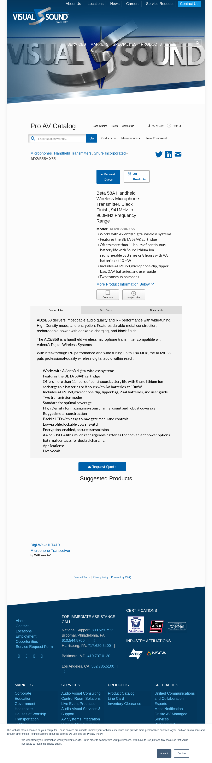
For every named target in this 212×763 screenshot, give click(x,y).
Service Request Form (34, 647)
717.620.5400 (99, 646)
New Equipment (156, 138)
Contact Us (189, 4)
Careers (132, 4)
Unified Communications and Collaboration (174, 696)
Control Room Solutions (81, 698)
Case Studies (100, 126)
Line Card (116, 698)
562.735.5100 (102, 666)
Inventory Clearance (124, 704)
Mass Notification (168, 709)
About (20, 621)
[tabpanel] (136, 653)
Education (23, 698)
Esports (160, 704)
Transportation (27, 719)
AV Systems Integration (80, 719)
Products (108, 138)
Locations (96, 4)
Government (25, 704)
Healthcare (24, 709)
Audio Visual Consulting (81, 693)
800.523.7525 (103, 630)
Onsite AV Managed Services (170, 716)
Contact (22, 626)
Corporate (23, 693)
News (114, 4)
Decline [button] (181, 753)
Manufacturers (130, 138)
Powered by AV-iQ (121, 577)
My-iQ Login (158, 125)
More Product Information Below (125, 284)
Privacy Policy (100, 577)
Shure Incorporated (110, 153)
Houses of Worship (30, 714)
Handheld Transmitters (73, 153)
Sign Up (177, 125)
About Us (73, 4)
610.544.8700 (73, 640)
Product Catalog (121, 693)
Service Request (159, 4)
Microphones (41, 153)
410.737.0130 (98, 656)
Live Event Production (79, 704)
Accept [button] (164, 753)
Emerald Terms (82, 577)
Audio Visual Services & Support (81, 711)
